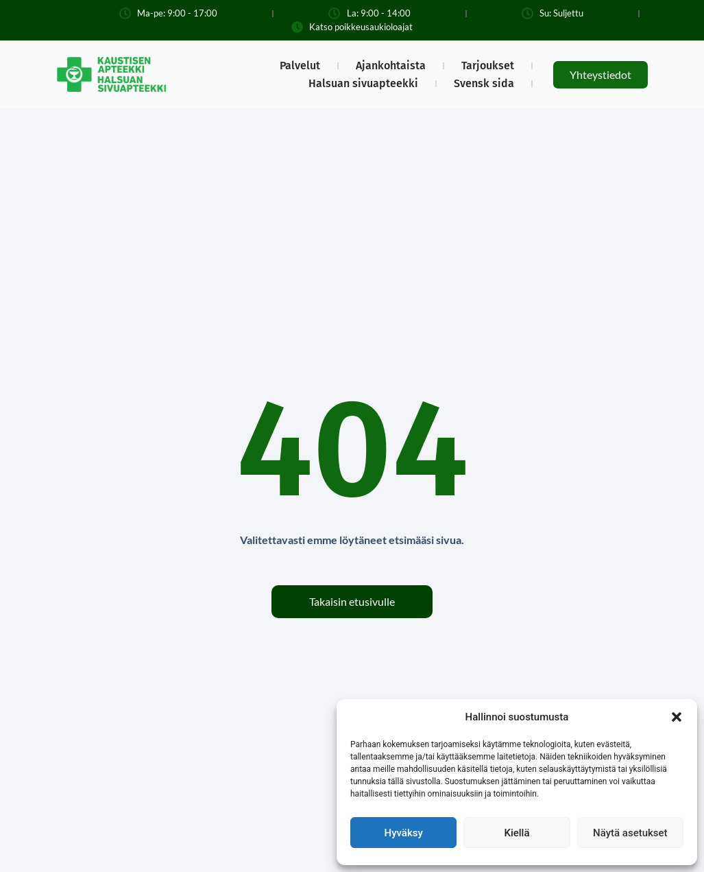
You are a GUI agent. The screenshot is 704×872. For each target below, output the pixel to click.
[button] (676, 717)
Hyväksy (404, 833)
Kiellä (516, 833)
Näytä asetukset (630, 833)
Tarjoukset (487, 65)
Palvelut (300, 65)
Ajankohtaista (391, 65)
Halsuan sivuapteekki (363, 83)
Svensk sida (484, 83)
